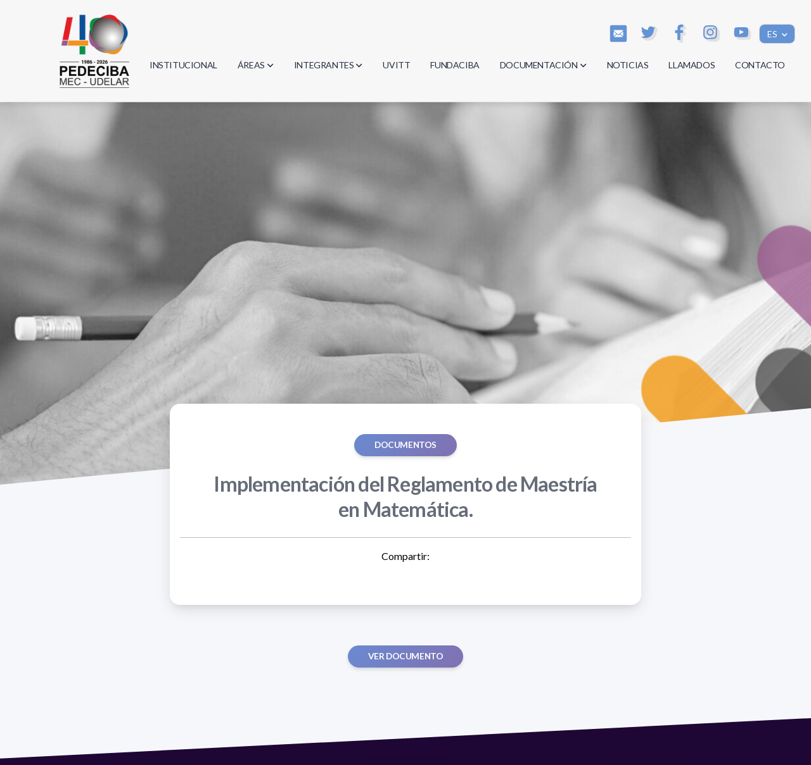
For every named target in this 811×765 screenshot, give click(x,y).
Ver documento (406, 656)
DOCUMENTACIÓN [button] (543, 64)
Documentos (405, 445)
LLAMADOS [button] (691, 64)
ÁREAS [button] (256, 64)
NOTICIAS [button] (628, 64)
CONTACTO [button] (760, 64)
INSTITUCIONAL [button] (183, 64)
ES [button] (773, 33)
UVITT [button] (396, 64)
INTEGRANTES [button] (328, 64)
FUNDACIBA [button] (454, 64)
